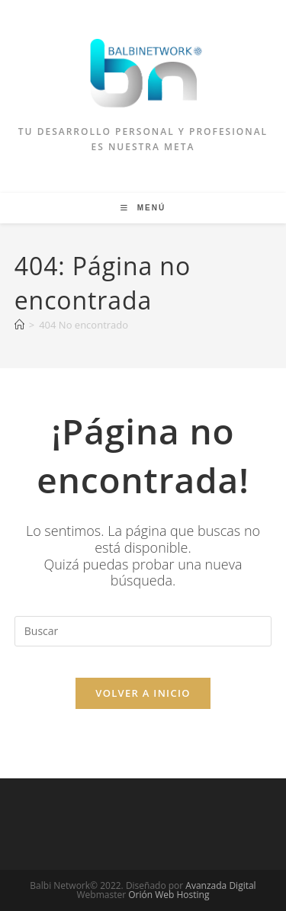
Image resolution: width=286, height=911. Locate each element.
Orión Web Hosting (168, 894)
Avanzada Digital (220, 885)
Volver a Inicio (142, 693)
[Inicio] (19, 325)
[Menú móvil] (143, 208)
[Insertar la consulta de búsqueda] (143, 631)
